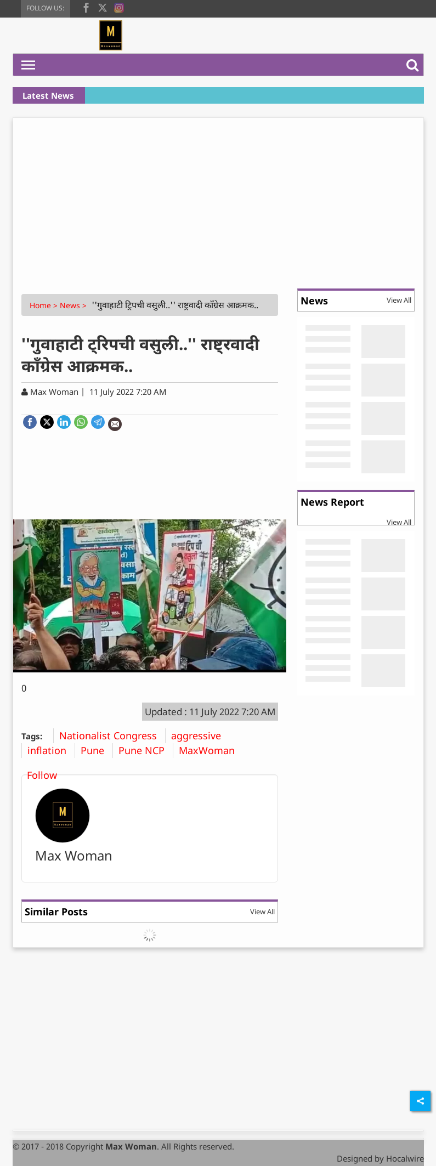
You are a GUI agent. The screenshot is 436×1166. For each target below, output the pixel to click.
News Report (332, 501)
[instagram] (119, 6)
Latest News (48, 95)
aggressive (200, 735)
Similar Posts (56, 911)
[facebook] (86, 6)
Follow (42, 775)
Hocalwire (405, 1158)
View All (262, 911)
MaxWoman (211, 750)
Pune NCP (145, 750)
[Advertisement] (218, 200)
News (314, 300)
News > (74, 305)
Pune (96, 750)
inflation (51, 750)
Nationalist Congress (112, 735)
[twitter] (102, 6)
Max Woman (73, 855)
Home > (45, 305)
